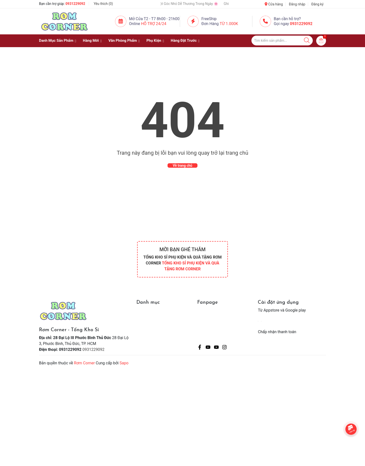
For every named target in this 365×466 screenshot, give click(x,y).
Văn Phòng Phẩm (122, 40)
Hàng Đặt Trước (184, 40)
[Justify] (306, 40)
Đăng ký (317, 4)
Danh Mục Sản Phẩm (56, 40)
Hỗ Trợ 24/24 (153, 23)
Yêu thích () (103, 4)
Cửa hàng (274, 4)
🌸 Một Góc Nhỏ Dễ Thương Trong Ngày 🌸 (190, 4)
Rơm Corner (84, 363)
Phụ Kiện (153, 40)
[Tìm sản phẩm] (282, 40)
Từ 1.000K (229, 23)
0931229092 (75, 4)
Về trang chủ (182, 165)
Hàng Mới (91, 40)
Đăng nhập (297, 4)
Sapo (123, 363)
